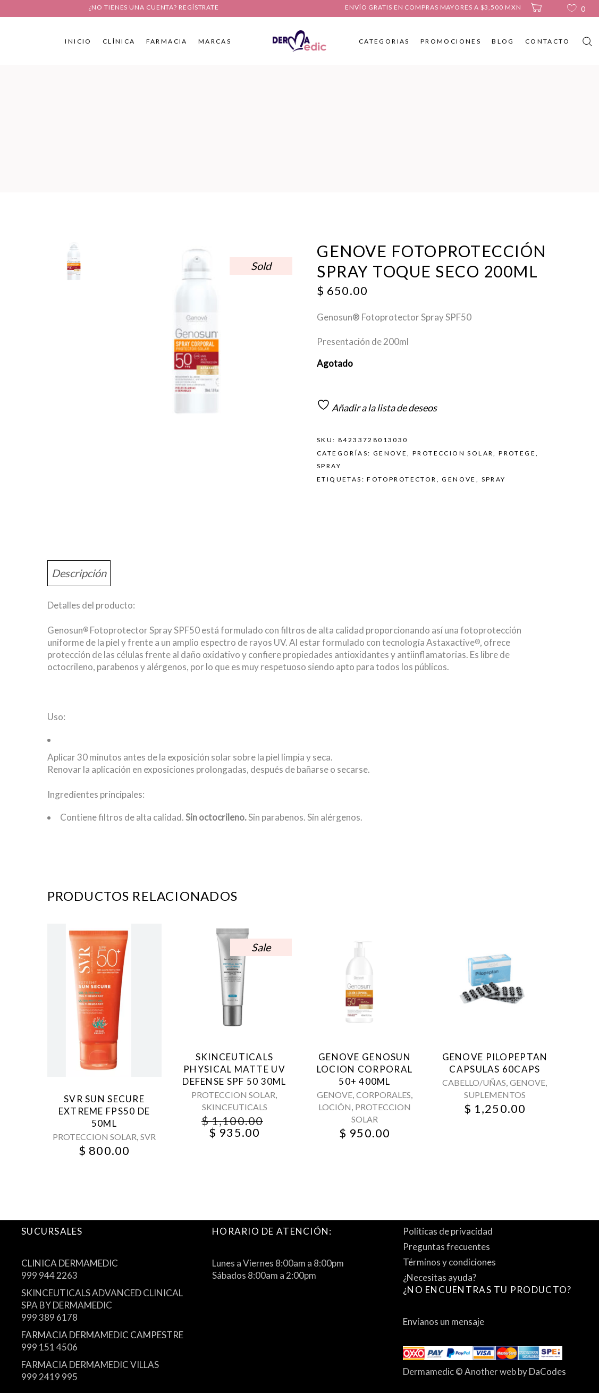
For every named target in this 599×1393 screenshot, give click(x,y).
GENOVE (390, 453)
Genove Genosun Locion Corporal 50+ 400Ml (364, 1069)
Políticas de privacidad (448, 1231)
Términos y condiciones (449, 1262)
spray (494, 479)
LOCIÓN (334, 1107)
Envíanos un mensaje (443, 1321)
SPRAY (329, 466)
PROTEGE (517, 453)
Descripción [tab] (79, 573)
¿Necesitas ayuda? (439, 1277)
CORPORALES (383, 1095)
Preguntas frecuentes (446, 1246)
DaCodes (547, 1371)
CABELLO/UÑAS (474, 1082)
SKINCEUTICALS (234, 1107)
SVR (148, 1137)
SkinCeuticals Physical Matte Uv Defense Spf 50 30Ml (234, 1069)
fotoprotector (401, 479)
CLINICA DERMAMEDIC (69, 1263)
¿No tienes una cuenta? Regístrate (153, 7)
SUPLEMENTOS (495, 1095)
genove (459, 479)
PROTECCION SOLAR (452, 453)
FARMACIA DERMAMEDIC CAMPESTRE (102, 1334)
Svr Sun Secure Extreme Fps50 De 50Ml (104, 1111)
